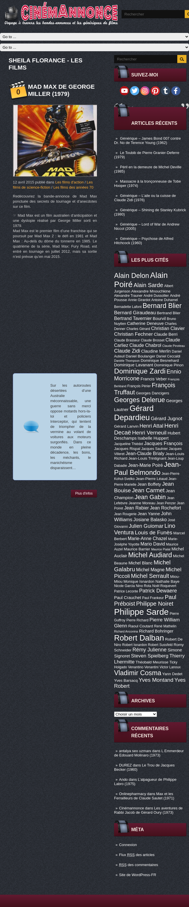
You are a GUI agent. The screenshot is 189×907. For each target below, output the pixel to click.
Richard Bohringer (156, 631)
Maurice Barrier (137, 549)
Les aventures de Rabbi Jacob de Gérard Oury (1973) (148, 810)
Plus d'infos (84, 493)
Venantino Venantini (143, 667)
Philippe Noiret (154, 603)
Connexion (128, 845)
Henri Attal (151, 426)
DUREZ (125, 765)
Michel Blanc (140, 563)
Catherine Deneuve (145, 323)
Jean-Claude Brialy (145, 453)
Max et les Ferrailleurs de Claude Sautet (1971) (144, 796)
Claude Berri (166, 334)
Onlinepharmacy (132, 794)
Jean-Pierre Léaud (151, 479)
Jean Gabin (150, 497)
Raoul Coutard (140, 626)
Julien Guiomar (146, 526)
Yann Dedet (172, 674)
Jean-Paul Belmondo (147, 468)
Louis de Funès (153, 532)
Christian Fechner (133, 334)
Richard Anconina (126, 631)
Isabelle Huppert (153, 438)
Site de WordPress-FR (137, 875)
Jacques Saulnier (154, 449)
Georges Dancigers (152, 393)
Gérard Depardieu (134, 413)
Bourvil (159, 318)
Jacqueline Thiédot (128, 444)
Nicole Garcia (124, 586)
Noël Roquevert (164, 586)
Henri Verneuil (149, 433)
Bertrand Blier (168, 313)
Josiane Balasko (150, 519)
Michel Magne (150, 569)
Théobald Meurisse (152, 662)
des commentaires (138, 865)
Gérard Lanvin (126, 426)
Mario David (152, 543)
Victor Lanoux (170, 667)
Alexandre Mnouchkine (150, 291)
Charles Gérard (138, 329)
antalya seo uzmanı (135, 751)
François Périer (139, 386)
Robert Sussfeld (160, 645)
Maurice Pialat (161, 549)
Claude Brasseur (127, 340)
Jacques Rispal (127, 448)
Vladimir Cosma (137, 673)
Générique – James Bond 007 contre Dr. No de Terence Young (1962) (147, 140)
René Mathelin (165, 626)
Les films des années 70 (73, 187)
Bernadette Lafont (128, 307)
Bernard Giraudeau (135, 312)
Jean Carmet (148, 490)
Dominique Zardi (140, 371)
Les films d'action (69, 182)
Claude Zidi (127, 351)
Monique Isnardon (139, 581)
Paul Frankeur (153, 598)
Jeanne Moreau (142, 503)
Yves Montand (156, 680)
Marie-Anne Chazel (147, 538)
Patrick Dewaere (158, 591)
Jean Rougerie (125, 514)
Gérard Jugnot (166, 418)
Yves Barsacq (126, 680)
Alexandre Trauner (128, 296)
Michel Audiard (150, 555)
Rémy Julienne (149, 650)
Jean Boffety (149, 484)
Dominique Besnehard (160, 360)
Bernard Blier (162, 305)
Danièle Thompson (127, 360)
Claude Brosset (153, 340)
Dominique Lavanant (133, 365)
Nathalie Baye (167, 581)
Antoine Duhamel (164, 300)
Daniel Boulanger (140, 356)
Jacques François (163, 443)
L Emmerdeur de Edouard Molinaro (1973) (149, 753)
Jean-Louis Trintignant (147, 458)
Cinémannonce (131, 808)
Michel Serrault (150, 576)
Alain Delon (131, 275)
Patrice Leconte (126, 591)
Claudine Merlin (156, 351)
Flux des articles (136, 855)
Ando (123, 779)
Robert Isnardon (134, 645)
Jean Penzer (166, 503)
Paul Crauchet (127, 597)
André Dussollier (156, 296)
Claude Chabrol (145, 345)
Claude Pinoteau (173, 345)
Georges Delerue (139, 400)
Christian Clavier (168, 328)
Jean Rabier (136, 507)
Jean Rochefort (165, 507)
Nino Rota (143, 586)
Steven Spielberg (149, 656)
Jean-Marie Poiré (145, 465)
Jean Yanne (149, 513)
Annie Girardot (139, 300)
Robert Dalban (139, 637)
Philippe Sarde (141, 611)
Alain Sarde (148, 285)
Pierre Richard (137, 620)
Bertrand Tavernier (133, 318)
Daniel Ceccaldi (168, 356)
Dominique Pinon (169, 365)
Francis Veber (154, 379)
